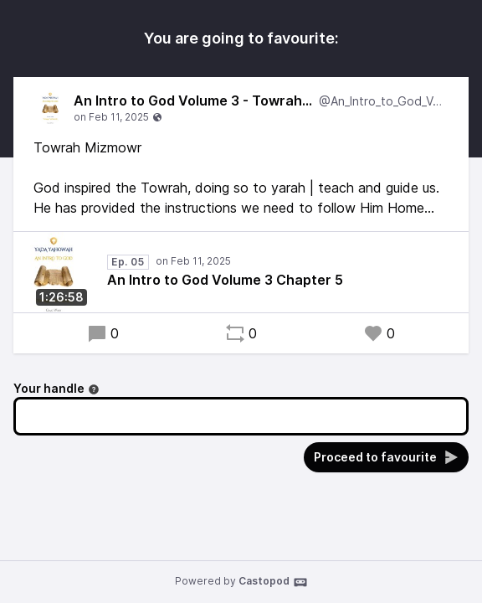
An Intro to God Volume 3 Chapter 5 (225, 279)
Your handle (56, 388)
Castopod (273, 582)
